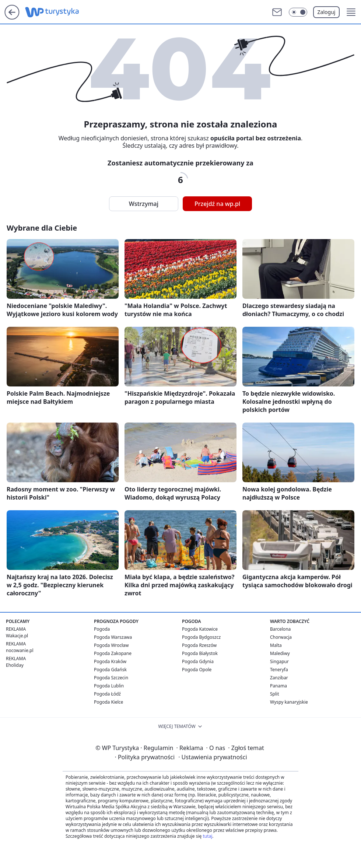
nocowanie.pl (20, 650)
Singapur (279, 661)
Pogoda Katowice (200, 629)
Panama (278, 686)
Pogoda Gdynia (198, 661)
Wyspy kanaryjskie (289, 702)
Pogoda (102, 629)
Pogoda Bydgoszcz (201, 637)
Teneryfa (279, 669)
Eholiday (15, 665)
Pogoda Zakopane (113, 653)
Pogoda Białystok (200, 653)
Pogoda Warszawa (113, 637)
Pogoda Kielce (108, 702)
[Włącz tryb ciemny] (298, 12)
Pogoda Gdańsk (110, 669)
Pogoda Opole (196, 669)
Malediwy (280, 653)
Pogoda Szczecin (111, 678)
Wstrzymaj (143, 204)
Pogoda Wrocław (111, 645)
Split (274, 694)
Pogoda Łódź (107, 694)
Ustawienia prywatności (212, 757)
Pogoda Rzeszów (199, 645)
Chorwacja (281, 637)
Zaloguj (327, 11)
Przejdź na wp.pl (217, 204)
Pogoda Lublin (109, 686)
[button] (351, 12)
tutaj (207, 836)
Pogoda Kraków (110, 661)
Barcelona (280, 629)
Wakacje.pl (17, 636)
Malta (276, 645)
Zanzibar (279, 678)
